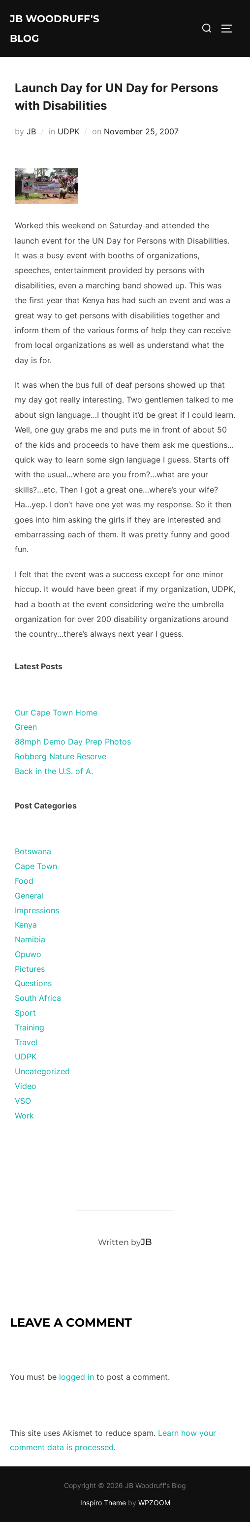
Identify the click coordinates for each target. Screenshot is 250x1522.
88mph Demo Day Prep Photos (73, 741)
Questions (33, 983)
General (29, 896)
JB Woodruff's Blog (54, 28)
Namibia (30, 939)
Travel (26, 1042)
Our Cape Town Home (56, 712)
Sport (25, 1013)
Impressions (37, 910)
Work (24, 1115)
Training (29, 1027)
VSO (23, 1101)
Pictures (30, 969)
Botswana (33, 851)
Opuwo (28, 954)
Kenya (26, 925)
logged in (76, 1377)
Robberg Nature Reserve (60, 756)
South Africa (38, 998)
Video (25, 1086)
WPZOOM (154, 1502)
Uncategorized (42, 1071)
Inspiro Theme (103, 1502)
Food (24, 881)
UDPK (68, 131)
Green (26, 727)
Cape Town (36, 866)
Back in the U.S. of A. (54, 771)
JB (31, 131)
